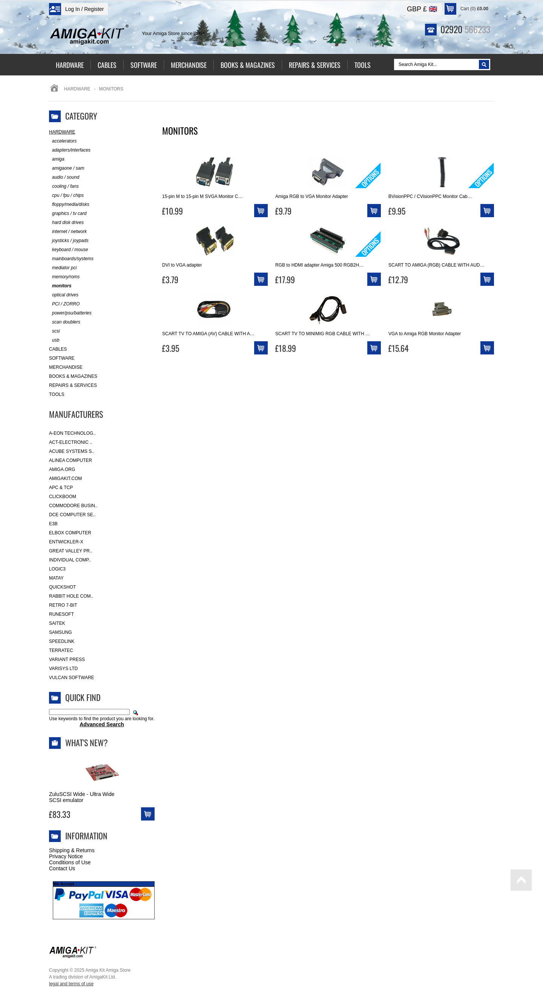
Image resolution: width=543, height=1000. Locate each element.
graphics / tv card (67, 213)
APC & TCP (61, 487)
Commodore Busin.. (73, 505)
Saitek (57, 623)
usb (54, 340)
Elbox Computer (70, 532)
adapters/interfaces (69, 150)
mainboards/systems (71, 259)
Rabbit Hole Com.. (71, 596)
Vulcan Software (71, 677)
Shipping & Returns (72, 850)
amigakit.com (65, 478)
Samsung (60, 632)
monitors (60, 286)
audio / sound (64, 177)
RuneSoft (61, 614)
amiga (56, 159)
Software (62, 358)
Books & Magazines (73, 376)
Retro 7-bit (63, 605)
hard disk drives (66, 222)
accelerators (63, 141)
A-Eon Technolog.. (72, 433)
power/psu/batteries (70, 313)
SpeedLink (61, 641)
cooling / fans (64, 186)
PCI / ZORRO (64, 304)
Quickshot (62, 587)
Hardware (77, 89)
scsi (54, 331)
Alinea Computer (70, 460)
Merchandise (66, 367)
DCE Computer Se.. (72, 514)
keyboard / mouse (68, 250)
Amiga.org (62, 469)
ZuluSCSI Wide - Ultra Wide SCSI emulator (81, 797)
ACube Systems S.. (71, 451)
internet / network (68, 232)
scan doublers (64, 322)
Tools (56, 394)
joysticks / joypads (69, 241)
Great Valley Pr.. (70, 551)
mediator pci (63, 268)
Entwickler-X (66, 541)
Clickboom (62, 496)
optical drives (63, 295)
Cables (58, 349)
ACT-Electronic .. (70, 442)
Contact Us (62, 868)
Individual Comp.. (70, 560)
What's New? (86, 742)
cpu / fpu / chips (66, 195)
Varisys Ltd (63, 668)
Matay (56, 578)
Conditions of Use (70, 862)
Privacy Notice (66, 856)
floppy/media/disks (69, 204)
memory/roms (64, 277)
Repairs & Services (73, 385)
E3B (53, 523)
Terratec (61, 650)
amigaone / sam (66, 168)
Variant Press (67, 659)
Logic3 (57, 569)
